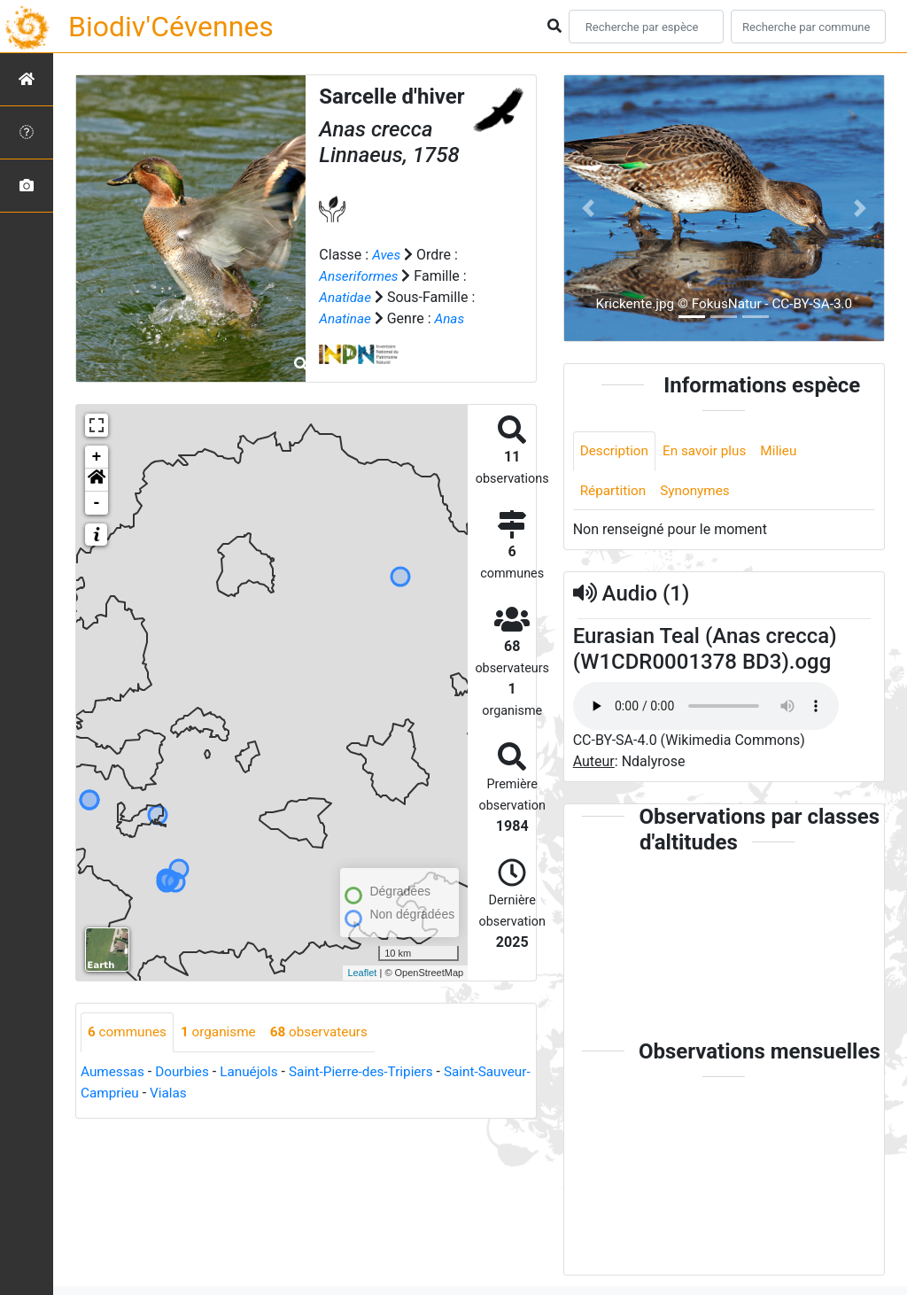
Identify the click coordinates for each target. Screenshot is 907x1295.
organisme (223, 1032)
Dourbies (186, 1072)
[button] (96, 480)
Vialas (226, 1093)
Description (616, 451)
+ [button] (97, 457)
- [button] (97, 503)
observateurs (328, 1032)
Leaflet (361, 972)
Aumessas (114, 1072)
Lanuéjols (255, 1072)
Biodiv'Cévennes (171, 26)
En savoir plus (710, 451)
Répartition (614, 492)
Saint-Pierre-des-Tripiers (372, 1072)
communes (129, 1032)
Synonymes (699, 492)
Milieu (786, 451)
